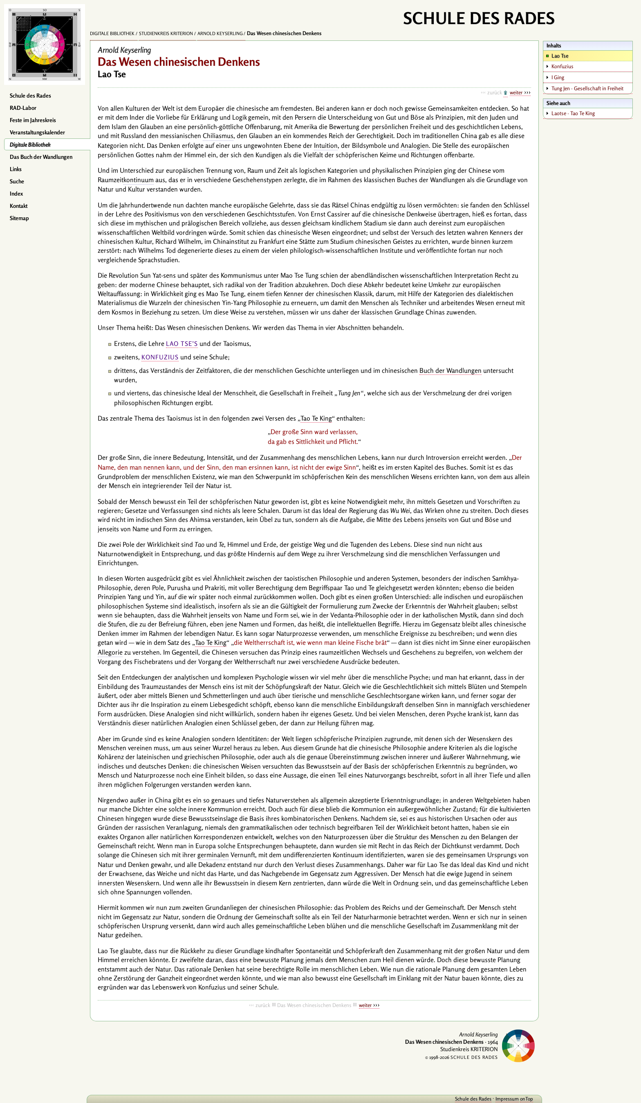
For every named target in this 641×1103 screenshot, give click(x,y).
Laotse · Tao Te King (573, 113)
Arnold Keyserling (220, 33)
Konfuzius (160, 357)
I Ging (557, 77)
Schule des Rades (30, 95)
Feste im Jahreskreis (33, 120)
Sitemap (19, 218)
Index (16, 193)
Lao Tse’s (182, 344)
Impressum (507, 1099)
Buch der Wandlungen (450, 370)
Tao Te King (316, 418)
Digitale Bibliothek (30, 144)
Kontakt (18, 206)
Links (16, 169)
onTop (526, 1099)
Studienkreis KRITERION (166, 33)
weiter (516, 92)
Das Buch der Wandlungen (41, 157)
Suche (17, 181)
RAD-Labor (23, 108)
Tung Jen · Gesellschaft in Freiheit (587, 88)
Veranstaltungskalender (37, 132)
